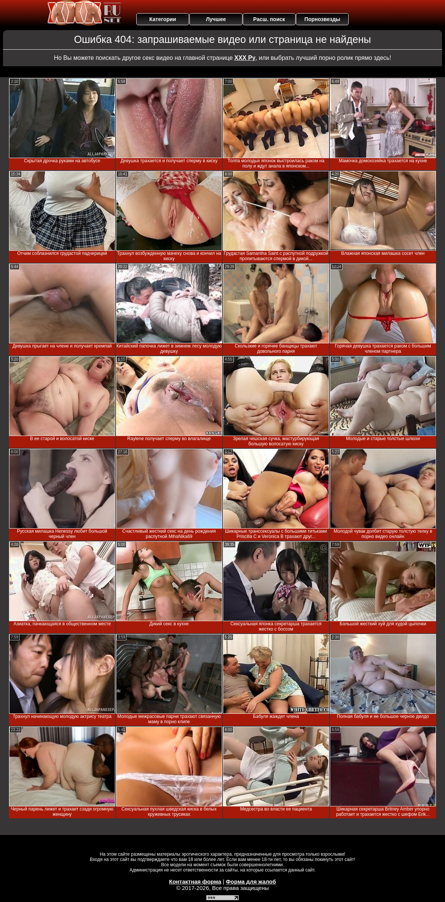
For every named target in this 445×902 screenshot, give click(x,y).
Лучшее (216, 19)
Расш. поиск (269, 19)
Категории (162, 19)
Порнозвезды (322, 19)
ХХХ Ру (245, 58)
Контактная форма (195, 881)
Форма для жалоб (251, 881)
